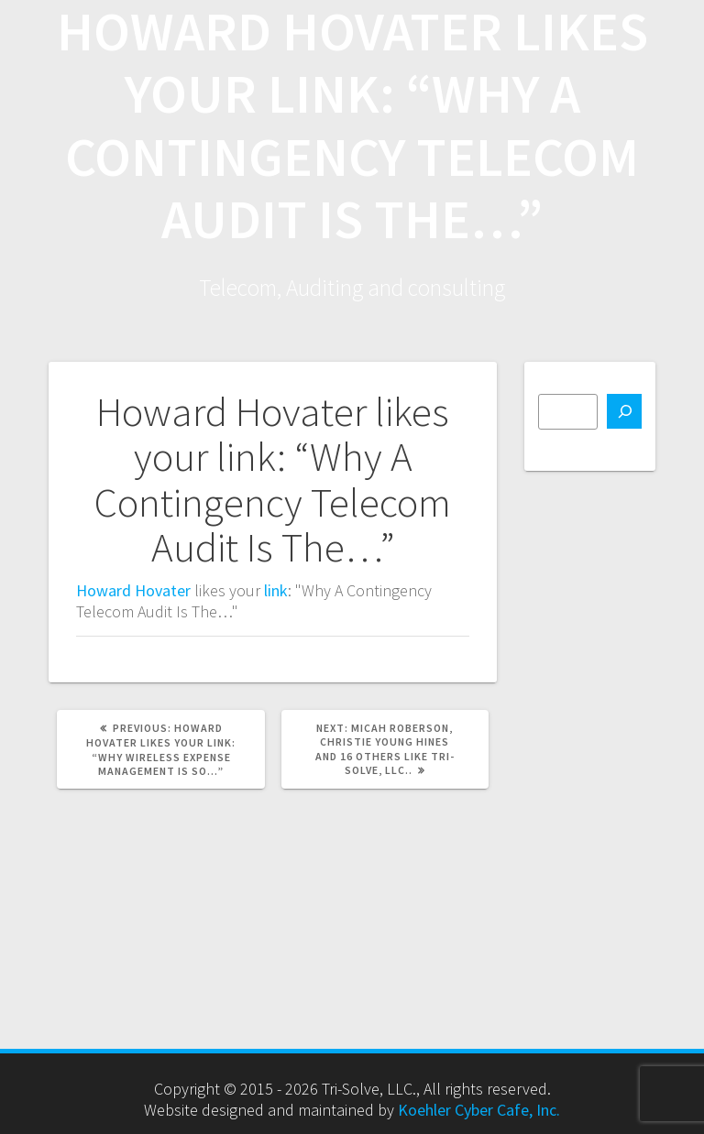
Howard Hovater (133, 590)
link (276, 590)
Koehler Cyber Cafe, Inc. (479, 1109)
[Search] (624, 411)
